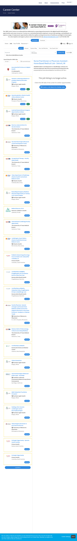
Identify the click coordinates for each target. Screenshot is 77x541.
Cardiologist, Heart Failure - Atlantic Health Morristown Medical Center (19, 240)
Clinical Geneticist (17, 360)
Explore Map (33, 48)
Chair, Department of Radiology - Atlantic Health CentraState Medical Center (21, 176)
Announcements (54, 2)
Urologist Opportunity (18, 455)
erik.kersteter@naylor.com (50, 37)
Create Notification (25, 61)
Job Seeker (35, 40)
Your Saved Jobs (54, 48)
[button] (69, 52)
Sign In (70, 43)
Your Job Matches (43, 48)
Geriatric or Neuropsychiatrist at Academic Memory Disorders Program (20, 80)
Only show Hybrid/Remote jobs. (14, 55)
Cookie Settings (66, 536)
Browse (26, 48)
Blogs (63, 2)
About (46, 2)
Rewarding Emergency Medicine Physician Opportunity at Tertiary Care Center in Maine (21, 193)
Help (63, 43)
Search (21, 48)
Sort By (6, 61)
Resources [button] (24, 43)
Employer (42, 40)
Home (40, 2)
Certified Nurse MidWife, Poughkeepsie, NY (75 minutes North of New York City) (20, 273)
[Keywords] (17, 52)
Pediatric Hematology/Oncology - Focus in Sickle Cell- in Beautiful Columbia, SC (21, 256)
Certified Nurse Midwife (18, 345)
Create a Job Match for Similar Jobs (53, 87)
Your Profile (16, 43)
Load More (17, 467)
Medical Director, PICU (18, 208)
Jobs (10, 43)
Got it (73, 536)
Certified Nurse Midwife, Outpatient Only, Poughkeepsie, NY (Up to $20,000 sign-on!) (20, 290)
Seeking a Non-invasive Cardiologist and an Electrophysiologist (18, 408)
